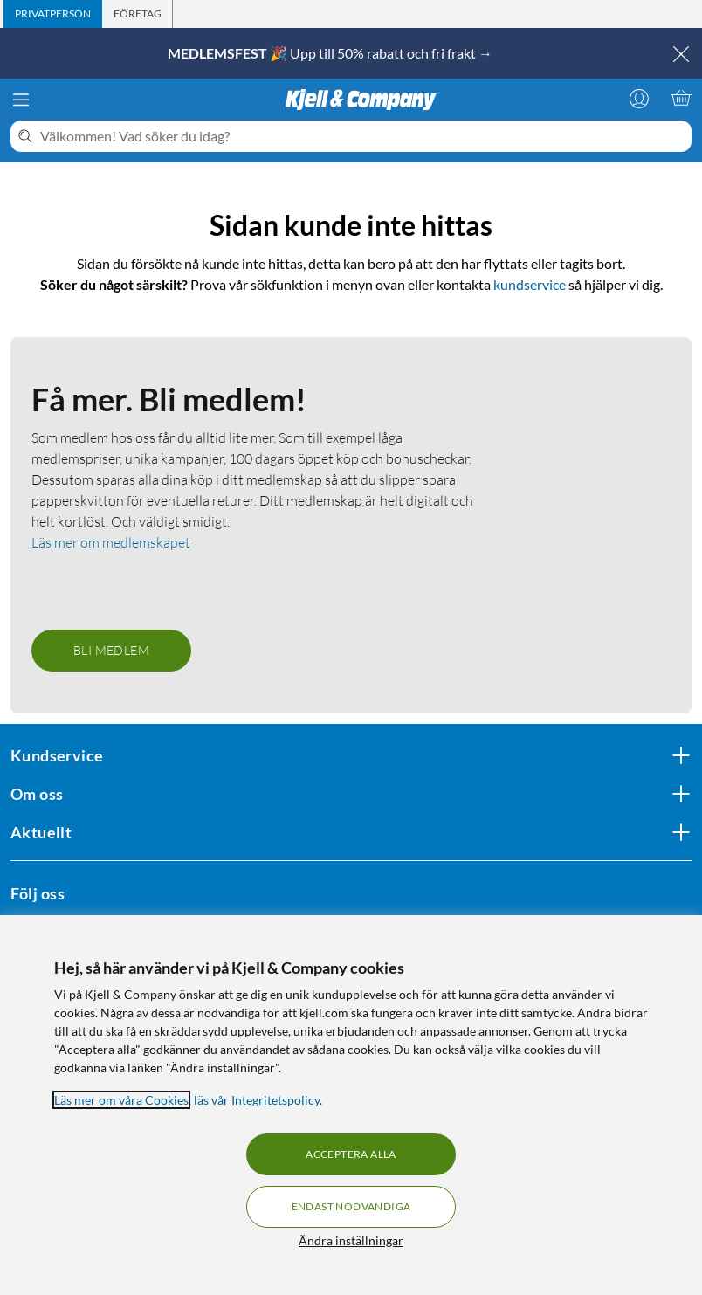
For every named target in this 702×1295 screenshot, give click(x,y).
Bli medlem (111, 650)
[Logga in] (639, 98)
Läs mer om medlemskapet (110, 542)
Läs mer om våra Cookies (121, 1099)
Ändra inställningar (351, 1240)
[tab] (52, 14)
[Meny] (21, 100)
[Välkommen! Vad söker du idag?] (362, 136)
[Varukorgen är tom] (681, 98)
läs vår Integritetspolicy (257, 1099)
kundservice (529, 284)
